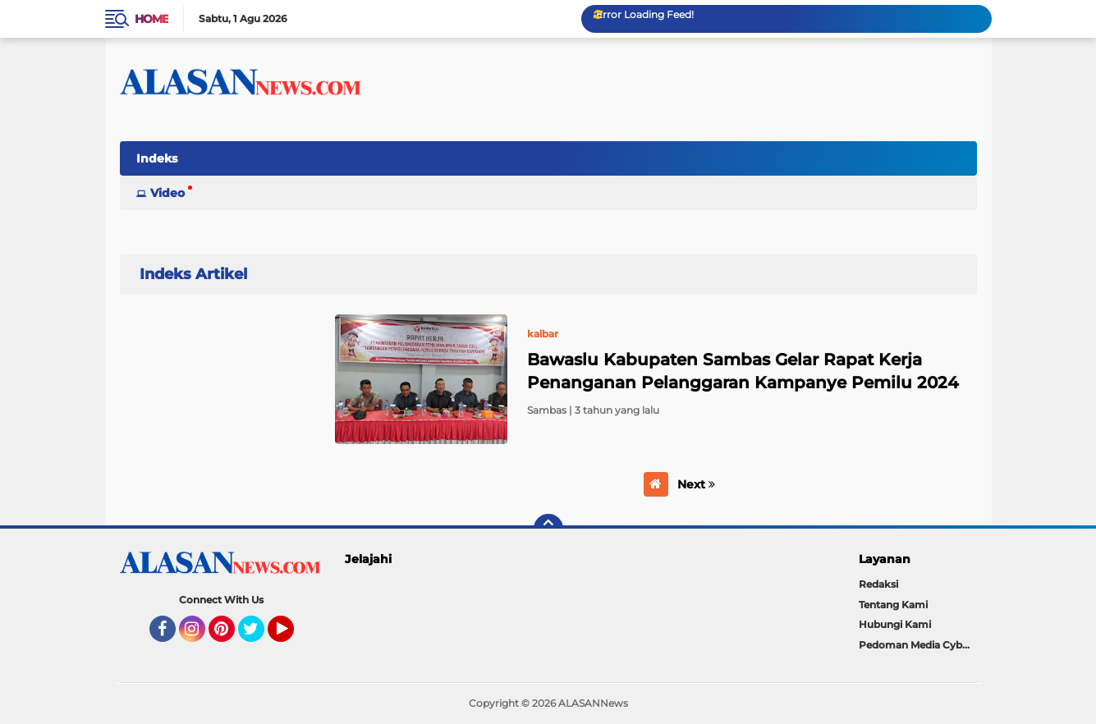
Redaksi (878, 584)
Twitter (258, 636)
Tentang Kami (893, 604)
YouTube (292, 636)
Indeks (156, 158)
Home (151, 18)
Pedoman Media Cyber (915, 645)
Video (167, 193)
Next (696, 484)
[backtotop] (548, 528)
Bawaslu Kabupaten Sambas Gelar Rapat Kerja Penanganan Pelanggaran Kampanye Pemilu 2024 (743, 371)
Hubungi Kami (895, 624)
